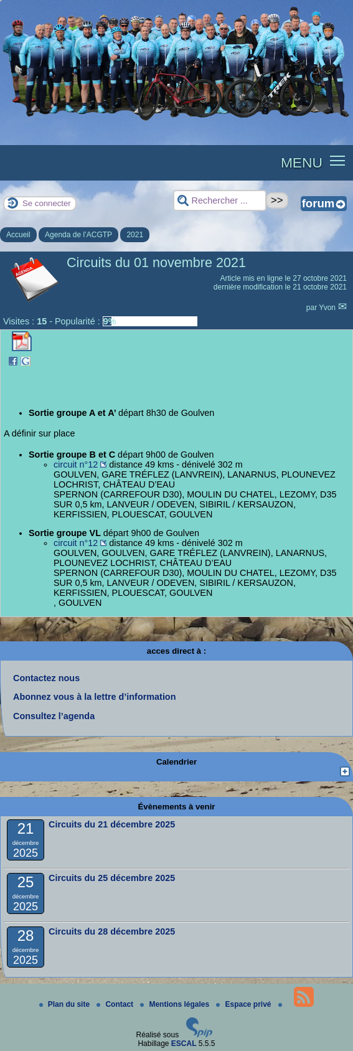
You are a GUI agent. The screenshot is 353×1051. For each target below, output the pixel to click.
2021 (134, 234)
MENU (301, 162)
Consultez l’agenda (54, 716)
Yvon (328, 307)
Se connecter (46, 203)
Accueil (18, 234)
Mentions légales (175, 1004)
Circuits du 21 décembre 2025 (112, 824)
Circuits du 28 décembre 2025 (112, 931)
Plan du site (65, 1004)
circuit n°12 (76, 464)
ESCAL (184, 1043)
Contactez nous (46, 678)
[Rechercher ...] (219, 201)
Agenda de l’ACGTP (78, 234)
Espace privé (244, 1004)
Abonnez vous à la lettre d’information (94, 697)
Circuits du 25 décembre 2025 (112, 878)
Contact (115, 1004)
